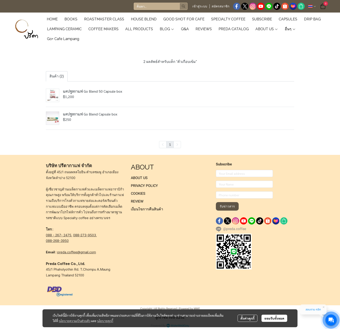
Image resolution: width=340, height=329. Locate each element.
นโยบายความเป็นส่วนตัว (74, 321)
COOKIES (138, 193)
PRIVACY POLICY (144, 186)
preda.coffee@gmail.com (76, 252)
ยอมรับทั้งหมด (274, 318)
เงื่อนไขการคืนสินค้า (147, 209)
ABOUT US (139, 178)
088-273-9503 (84, 235)
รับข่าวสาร (227, 206)
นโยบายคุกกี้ (105, 321)
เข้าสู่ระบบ (199, 6)
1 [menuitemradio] (170, 144)
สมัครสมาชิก (220, 6)
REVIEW (137, 201)
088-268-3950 (57, 241)
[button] (161, 6)
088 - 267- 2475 (58, 235)
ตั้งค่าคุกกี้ (247, 318)
